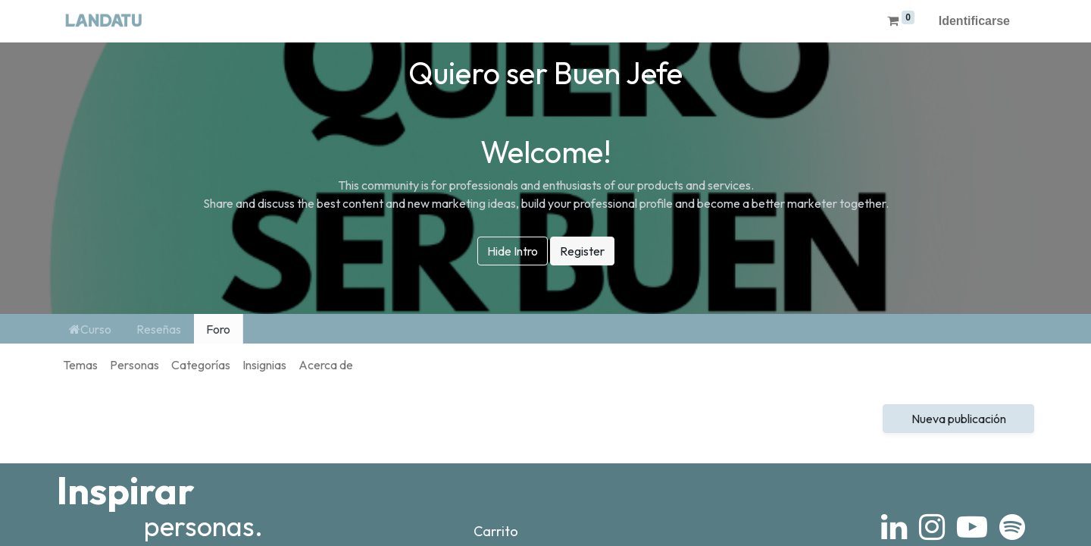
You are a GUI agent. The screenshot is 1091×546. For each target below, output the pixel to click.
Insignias (264, 364)
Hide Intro (512, 251)
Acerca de (326, 364)
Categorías (200, 364)
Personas (134, 364)
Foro (218, 329)
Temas (80, 364)
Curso (90, 329)
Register (582, 251)
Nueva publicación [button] (958, 418)
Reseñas (158, 329)
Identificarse (974, 20)
